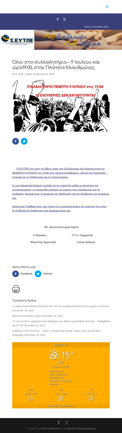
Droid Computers (51, 428)
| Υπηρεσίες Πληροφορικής (79, 428)
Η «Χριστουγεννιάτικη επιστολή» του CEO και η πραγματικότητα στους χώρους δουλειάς (60, 306)
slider (29, 74)
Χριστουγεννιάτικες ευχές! (26, 315)
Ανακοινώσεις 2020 (43, 74)
